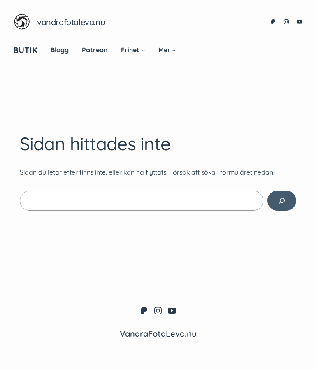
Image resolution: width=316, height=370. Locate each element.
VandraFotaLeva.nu (71, 22)
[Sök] (281, 201)
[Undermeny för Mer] (174, 50)
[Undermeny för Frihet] (143, 50)
